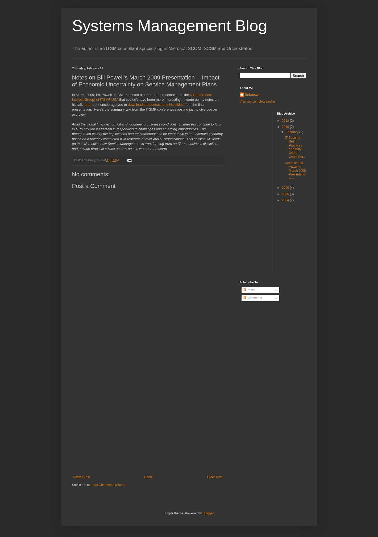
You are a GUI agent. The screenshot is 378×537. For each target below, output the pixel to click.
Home (148, 477)
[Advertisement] (148, 389)
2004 (286, 200)
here (87, 105)
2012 (286, 121)
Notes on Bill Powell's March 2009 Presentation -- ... (295, 170)
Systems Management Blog (169, 26)
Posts (249, 290)
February (292, 132)
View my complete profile (257, 101)
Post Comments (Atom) (108, 485)
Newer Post (81, 477)
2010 (286, 127)
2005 (286, 194)
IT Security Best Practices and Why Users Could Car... (295, 147)
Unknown (252, 95)
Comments (252, 298)
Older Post (214, 477)
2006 (286, 188)
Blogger (208, 513)
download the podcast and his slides (156, 105)
